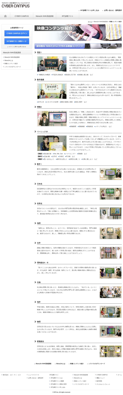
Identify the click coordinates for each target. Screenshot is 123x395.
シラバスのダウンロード (97, 364)
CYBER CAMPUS (22, 16)
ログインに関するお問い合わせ (17, 46)
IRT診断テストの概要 (57, 381)
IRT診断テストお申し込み (89, 10)
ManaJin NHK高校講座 (45, 16)
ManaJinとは (60, 364)
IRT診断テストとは (56, 378)
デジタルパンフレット (103, 384)
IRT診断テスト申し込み (58, 387)
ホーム (5, 16)
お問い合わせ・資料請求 (113, 10)
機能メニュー (101, 378)
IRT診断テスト (67, 16)
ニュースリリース (33, 375)
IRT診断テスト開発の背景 (59, 384)
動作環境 (99, 381)
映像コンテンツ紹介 (77, 364)
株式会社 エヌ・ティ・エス (12, 375)
